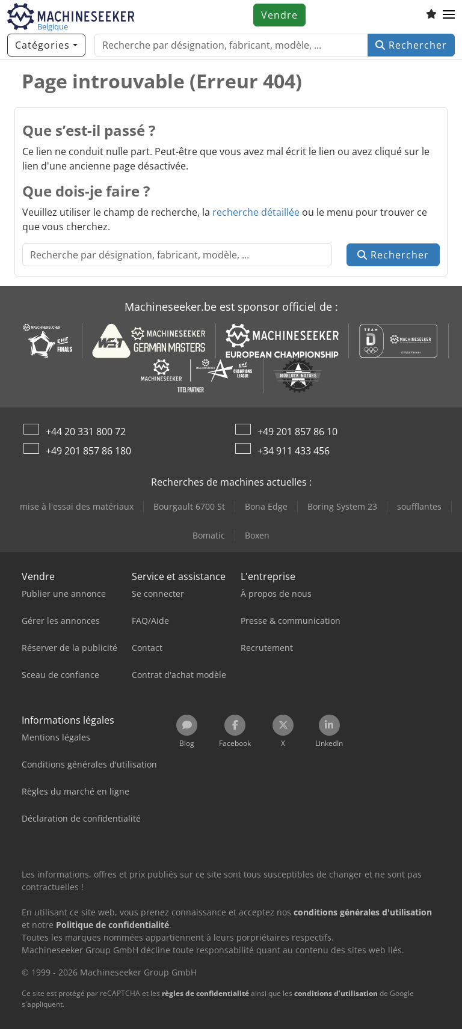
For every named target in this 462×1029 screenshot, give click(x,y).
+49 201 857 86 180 (88, 450)
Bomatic (208, 535)
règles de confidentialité (205, 993)
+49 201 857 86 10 (297, 431)
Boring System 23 (342, 506)
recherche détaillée (256, 212)
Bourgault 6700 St (189, 506)
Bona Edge (266, 506)
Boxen (257, 535)
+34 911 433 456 (293, 450)
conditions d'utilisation (336, 993)
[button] (449, 15)
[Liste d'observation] (431, 15)
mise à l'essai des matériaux (77, 506)
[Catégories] (46, 45)
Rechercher (411, 45)
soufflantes (419, 506)
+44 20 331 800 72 (86, 431)
